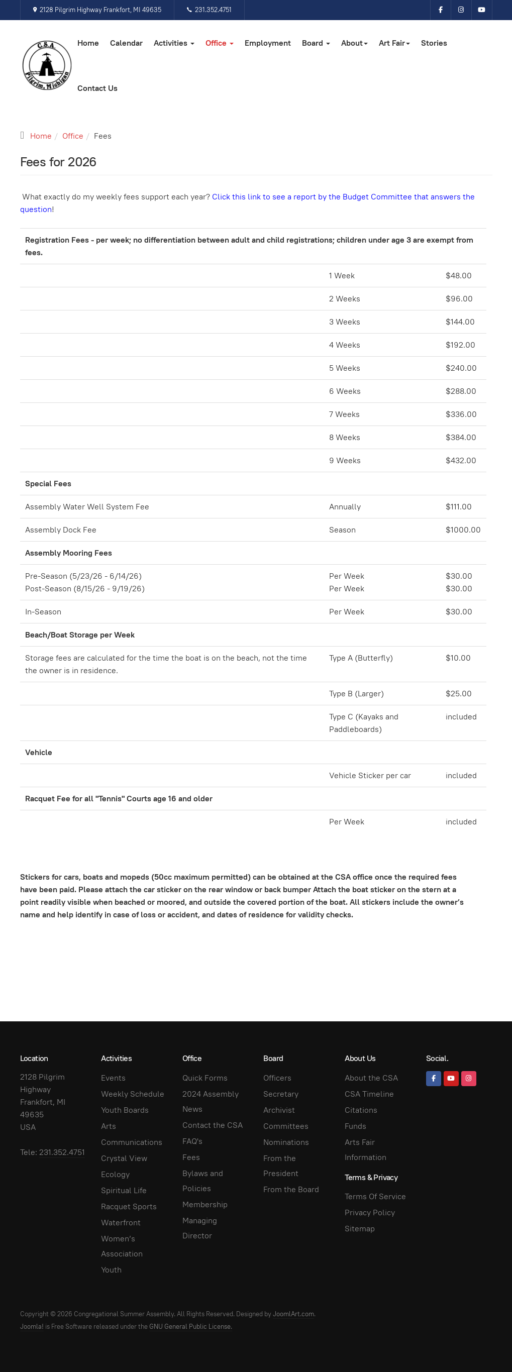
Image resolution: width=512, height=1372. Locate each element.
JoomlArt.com (293, 1314)
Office (220, 43)
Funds (355, 1126)
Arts (108, 1126)
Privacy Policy (370, 1212)
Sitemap (360, 1228)
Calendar (126, 43)
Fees (191, 1157)
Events (113, 1078)
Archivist (279, 1110)
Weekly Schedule (132, 1094)
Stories (434, 43)
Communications (131, 1142)
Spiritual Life (124, 1190)
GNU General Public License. (190, 1326)
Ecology (115, 1174)
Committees (286, 1126)
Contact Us (97, 88)
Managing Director (199, 1228)
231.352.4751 (209, 10)
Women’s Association (122, 1246)
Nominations (286, 1142)
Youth (111, 1269)
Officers (277, 1078)
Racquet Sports (129, 1206)
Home (88, 43)
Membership (205, 1204)
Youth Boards (125, 1110)
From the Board (291, 1189)
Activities (174, 43)
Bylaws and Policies (202, 1181)
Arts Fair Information (365, 1150)
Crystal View (124, 1158)
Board (316, 43)
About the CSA (371, 1078)
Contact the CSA (212, 1125)
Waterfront (121, 1222)
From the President (280, 1166)
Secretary (280, 1094)
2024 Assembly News (210, 1101)
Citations (361, 1110)
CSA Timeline (369, 1094)
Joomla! (32, 1326)
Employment (268, 43)
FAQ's (192, 1141)
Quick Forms (205, 1078)
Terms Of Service (375, 1196)
